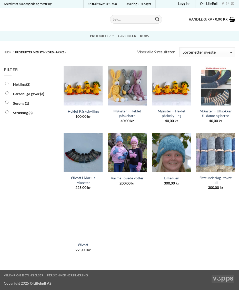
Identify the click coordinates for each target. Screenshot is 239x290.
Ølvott (83, 245)
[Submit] (157, 19)
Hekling (21, 84)
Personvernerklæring (67, 275)
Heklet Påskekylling (83, 111)
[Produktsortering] (207, 52)
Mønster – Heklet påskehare (127, 113)
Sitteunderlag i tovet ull (216, 180)
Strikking (23, 113)
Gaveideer (127, 36)
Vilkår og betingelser (24, 275)
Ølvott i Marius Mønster (83, 180)
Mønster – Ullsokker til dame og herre (216, 113)
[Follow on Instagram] (227, 4)
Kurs (144, 36)
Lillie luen (171, 178)
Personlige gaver (28, 94)
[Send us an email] (232, 4)
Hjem (7, 52)
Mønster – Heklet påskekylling (171, 113)
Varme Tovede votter (127, 178)
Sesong (21, 103)
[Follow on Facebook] (222, 4)
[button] (184, 4)
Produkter (102, 35)
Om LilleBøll (208, 4)
